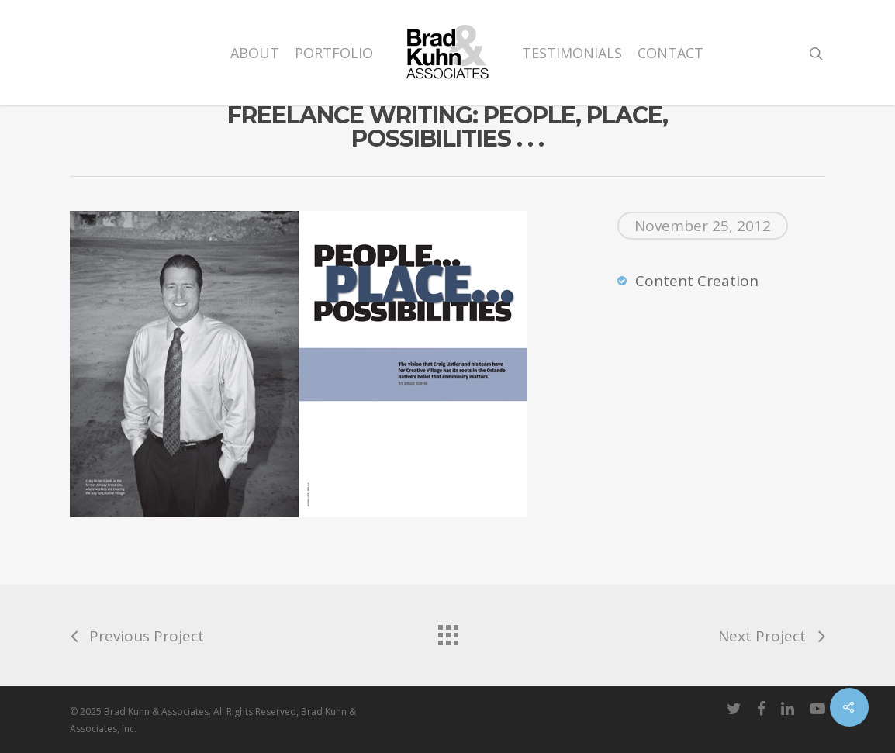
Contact (670, 53)
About (254, 53)
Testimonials (572, 53)
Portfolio (334, 53)
